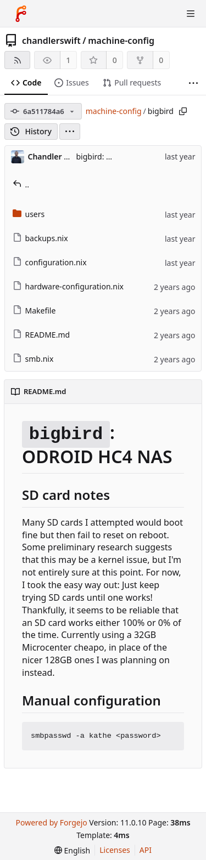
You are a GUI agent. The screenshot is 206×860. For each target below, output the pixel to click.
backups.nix (40, 238)
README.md (41, 334)
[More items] (193, 83)
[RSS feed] (17, 60)
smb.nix (33, 359)
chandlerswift (51, 40)
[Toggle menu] (191, 14)
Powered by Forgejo (51, 822)
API (146, 850)
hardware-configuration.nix (68, 286)
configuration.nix (50, 262)
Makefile (34, 310)
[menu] (69, 131)
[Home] (20, 14)
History (31, 131)
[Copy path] (183, 111)
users (29, 214)
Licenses (114, 850)
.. (21, 184)
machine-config (121, 40)
